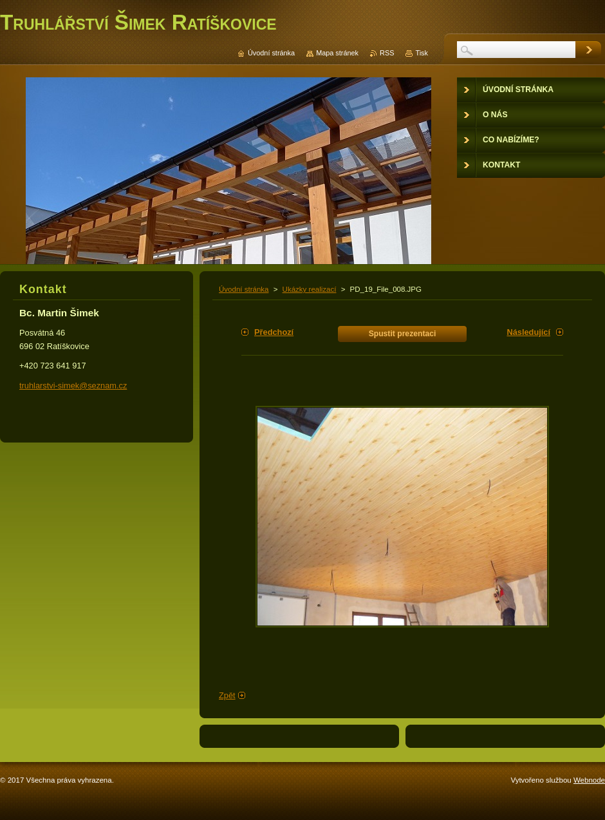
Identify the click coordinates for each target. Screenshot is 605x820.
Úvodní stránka (243, 289)
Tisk (421, 53)
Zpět (227, 695)
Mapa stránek (337, 53)
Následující (528, 332)
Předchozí (273, 332)
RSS (387, 53)
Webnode (589, 780)
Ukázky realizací (310, 289)
